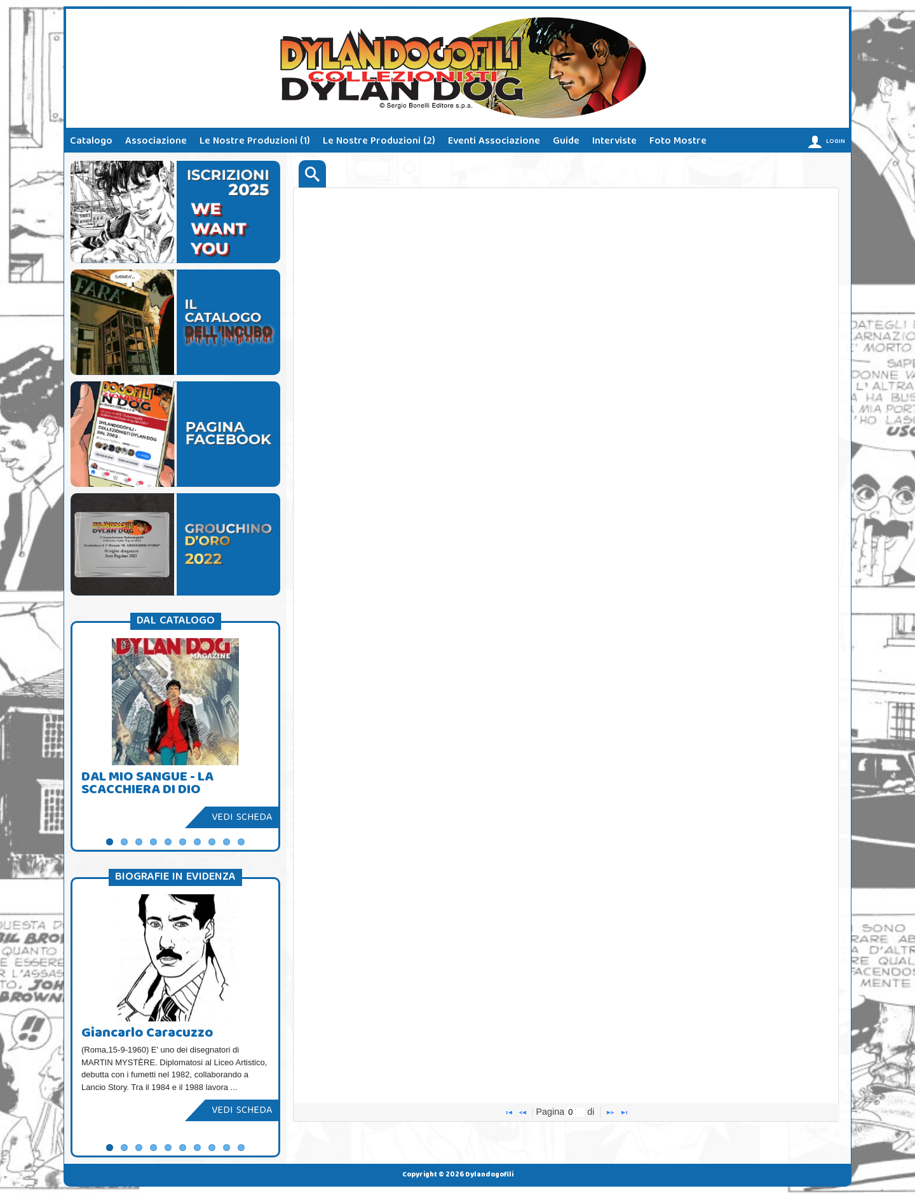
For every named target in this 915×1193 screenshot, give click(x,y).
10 (241, 841)
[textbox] (576, 1112)
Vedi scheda (242, 818)
